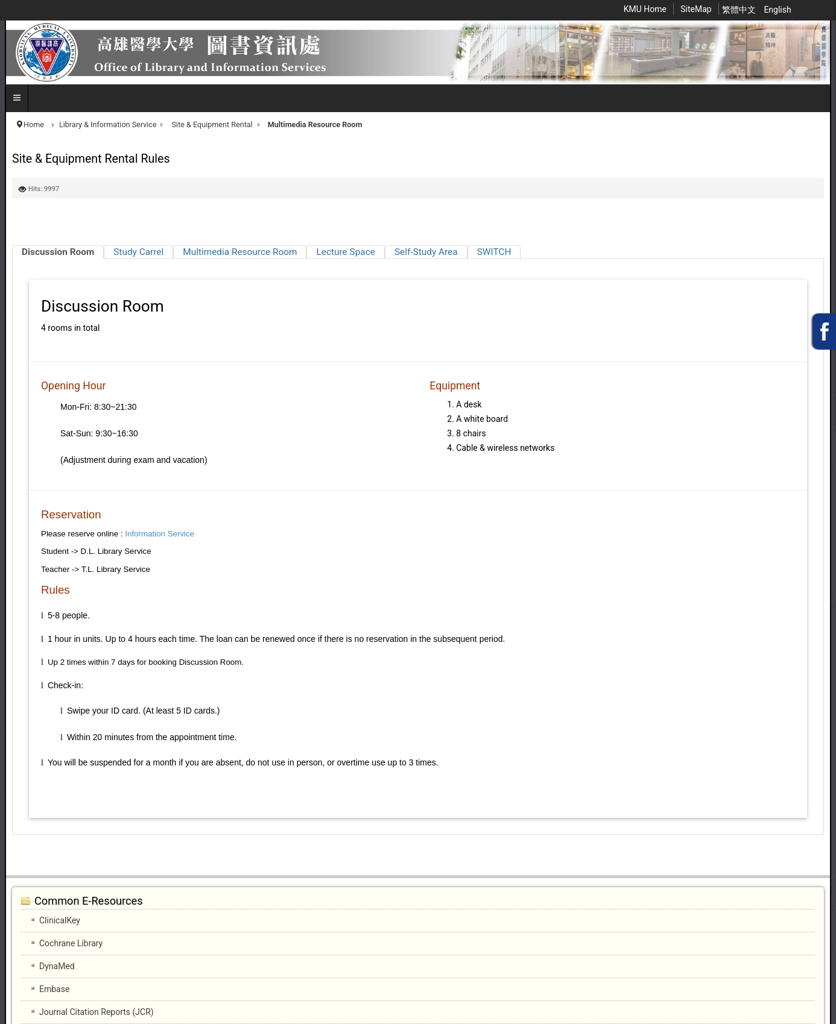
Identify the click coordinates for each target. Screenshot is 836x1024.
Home (34, 124)
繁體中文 (740, 9)
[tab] (58, 252)
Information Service (159, 533)
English (777, 9)
